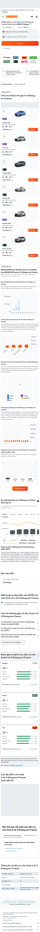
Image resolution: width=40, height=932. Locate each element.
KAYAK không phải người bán (21, 923)
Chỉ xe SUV (7, 48)
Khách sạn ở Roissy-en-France (13, 848)
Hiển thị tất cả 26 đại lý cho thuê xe (12, 765)
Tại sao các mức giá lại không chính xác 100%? (21, 930)
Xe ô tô (15, 901)
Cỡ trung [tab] (12, 514)
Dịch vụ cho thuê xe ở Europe (26, 901)
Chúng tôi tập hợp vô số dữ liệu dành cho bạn (21, 926)
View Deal (33, 129)
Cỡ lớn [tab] (20, 514)
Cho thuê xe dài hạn (10, 851)
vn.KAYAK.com (7, 901)
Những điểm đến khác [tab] (31, 835)
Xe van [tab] (33, 514)
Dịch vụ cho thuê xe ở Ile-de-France (27, 902)
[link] (20, 488)
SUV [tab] (26, 514)
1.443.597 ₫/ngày (22, 24)
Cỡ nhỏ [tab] (4, 514)
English (5, 12)
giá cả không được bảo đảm (9, 918)
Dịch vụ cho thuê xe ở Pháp (9, 902)
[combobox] (8, 27)
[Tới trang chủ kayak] (12, 17)
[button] (38, 11)
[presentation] (30, 24)
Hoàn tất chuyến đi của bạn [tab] (12, 835)
